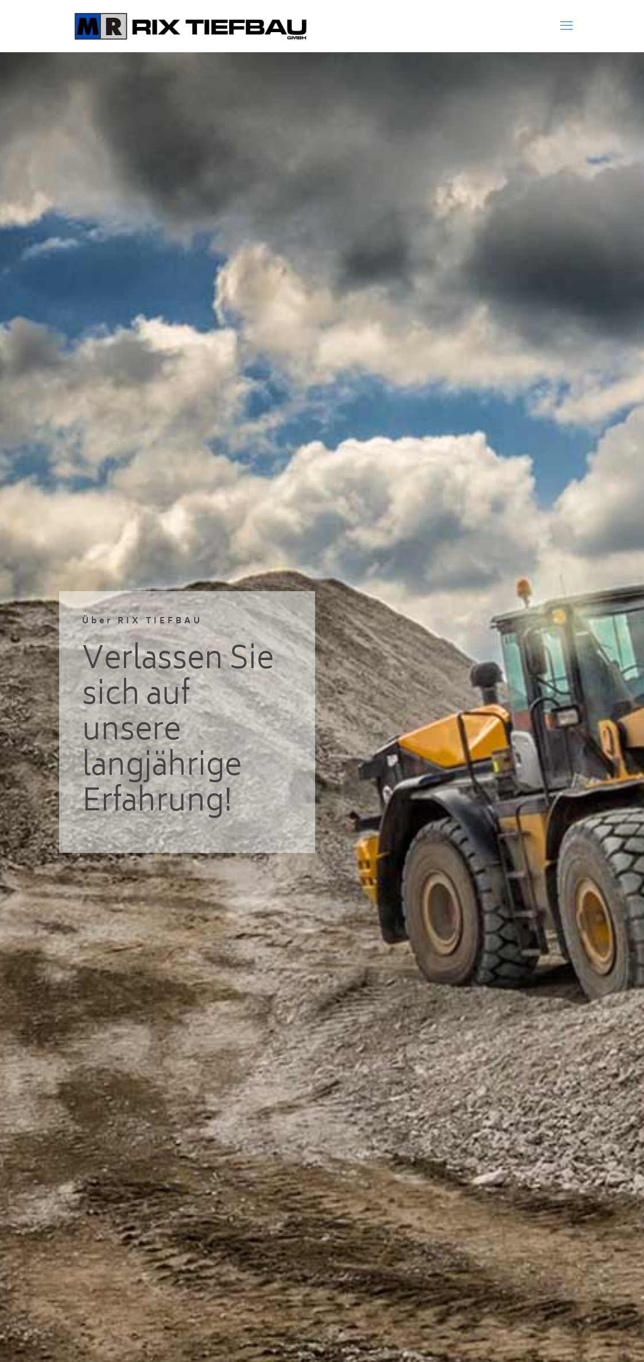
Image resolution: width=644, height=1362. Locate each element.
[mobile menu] (566, 26)
